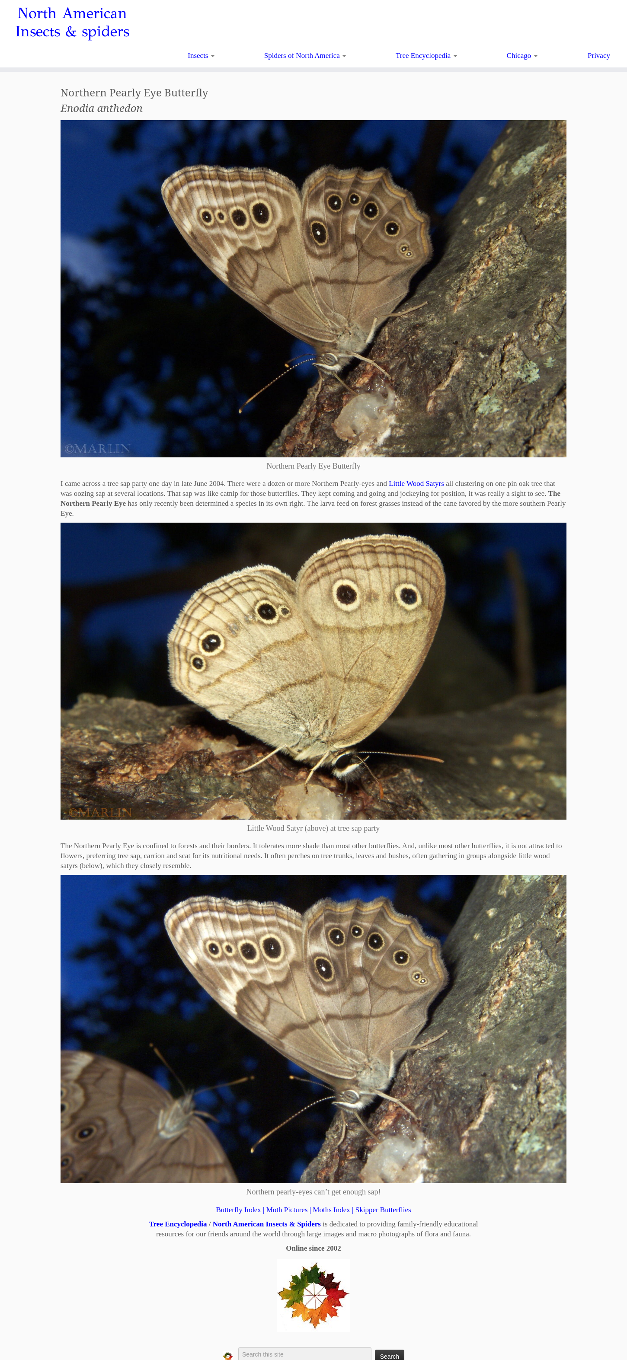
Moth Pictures (287, 1210)
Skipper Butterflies (383, 1210)
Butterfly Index (238, 1210)
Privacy (599, 55)
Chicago (522, 55)
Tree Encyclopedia (426, 55)
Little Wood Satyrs (416, 483)
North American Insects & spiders (72, 22)
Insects (201, 55)
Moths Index (331, 1210)
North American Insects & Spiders (267, 1224)
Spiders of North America (305, 55)
